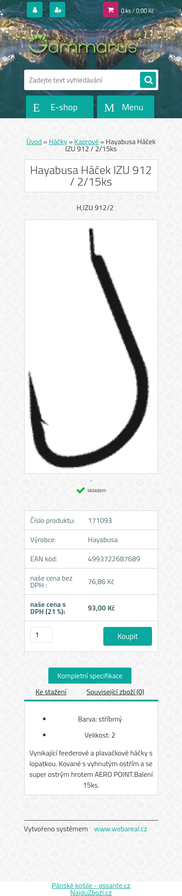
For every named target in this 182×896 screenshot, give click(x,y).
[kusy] (41, 635)
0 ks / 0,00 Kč (137, 10)
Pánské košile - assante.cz (90, 885)
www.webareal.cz (120, 828)
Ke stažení (50, 691)
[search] (148, 80)
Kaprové (86, 141)
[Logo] (85, 43)
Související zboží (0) (115, 691)
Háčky (58, 141)
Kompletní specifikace (90, 675)
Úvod (34, 141)
